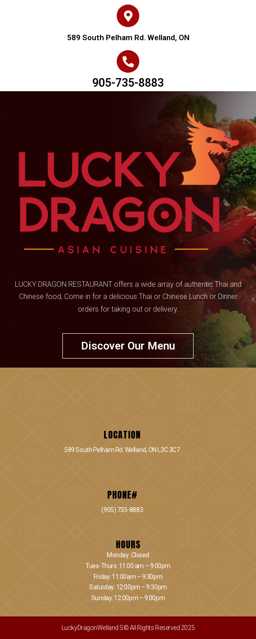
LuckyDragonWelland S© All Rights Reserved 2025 (128, 627)
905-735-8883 (128, 82)
